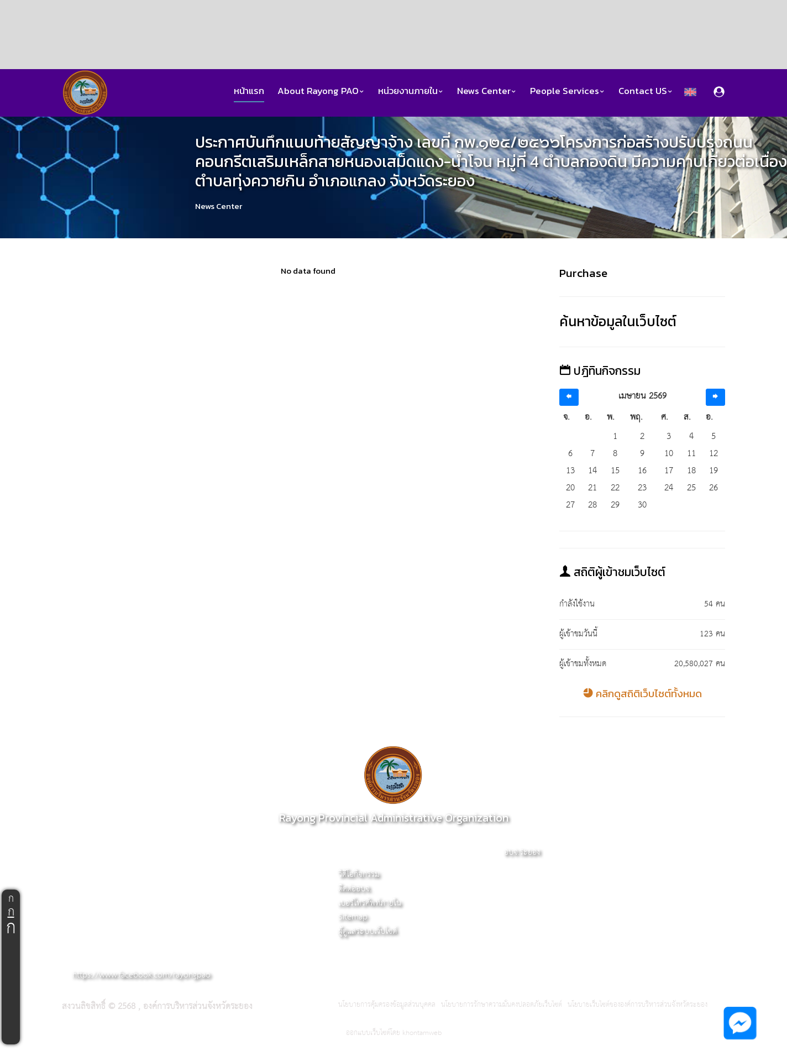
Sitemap (353, 916)
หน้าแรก (249, 91)
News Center (487, 91)
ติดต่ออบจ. (354, 888)
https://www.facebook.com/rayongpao (141, 975)
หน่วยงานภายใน (411, 91)
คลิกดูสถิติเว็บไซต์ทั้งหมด (642, 693)
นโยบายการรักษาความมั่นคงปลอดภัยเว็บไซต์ (501, 1005)
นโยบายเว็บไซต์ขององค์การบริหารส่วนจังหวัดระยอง (637, 1005)
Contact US (645, 91)
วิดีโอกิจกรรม (359, 874)
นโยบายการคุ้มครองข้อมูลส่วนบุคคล (387, 1005)
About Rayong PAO (321, 91)
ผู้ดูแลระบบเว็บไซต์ (367, 931)
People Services (567, 91)
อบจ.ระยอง (522, 852)
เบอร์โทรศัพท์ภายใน (369, 903)
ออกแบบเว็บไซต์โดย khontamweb (394, 1033)
